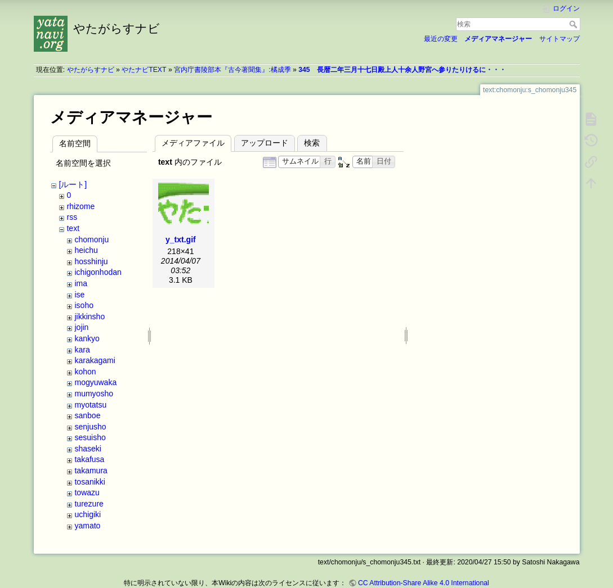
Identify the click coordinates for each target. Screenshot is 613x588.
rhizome (80, 206)
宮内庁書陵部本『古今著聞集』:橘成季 (232, 70)
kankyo (86, 338)
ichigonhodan (97, 272)
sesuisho (89, 437)
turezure (88, 503)
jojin (81, 327)
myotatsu (90, 404)
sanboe (87, 415)
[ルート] (73, 184)
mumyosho (93, 393)
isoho (83, 305)
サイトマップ (559, 39)
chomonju (91, 239)
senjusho (90, 426)
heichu (85, 250)
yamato (87, 525)
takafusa (89, 459)
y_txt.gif (180, 239)
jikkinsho (89, 316)
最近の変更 (441, 39)
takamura (90, 470)
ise (79, 294)
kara (82, 349)
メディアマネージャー (498, 39)
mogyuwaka (95, 382)
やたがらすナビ (90, 70)
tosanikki (89, 481)
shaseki (87, 448)
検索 (574, 24)
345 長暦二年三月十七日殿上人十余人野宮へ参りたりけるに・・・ (401, 70)
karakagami (94, 360)
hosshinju (91, 261)
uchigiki (87, 514)
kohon (85, 371)
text (72, 228)
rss (71, 216)
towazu (86, 492)
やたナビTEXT (144, 70)
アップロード (264, 142)
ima (80, 283)
